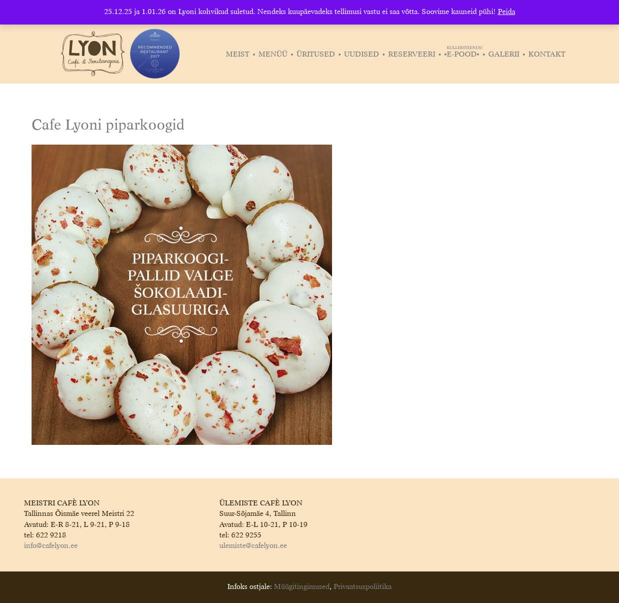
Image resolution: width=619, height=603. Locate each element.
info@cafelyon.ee (51, 545)
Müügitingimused (302, 586)
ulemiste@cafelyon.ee (253, 545)
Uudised (361, 54)
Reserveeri (411, 54)
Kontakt (546, 54)
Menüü (272, 54)
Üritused (315, 54)
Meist (237, 54)
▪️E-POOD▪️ (463, 54)
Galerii (503, 54)
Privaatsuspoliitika (363, 586)
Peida (506, 12)
